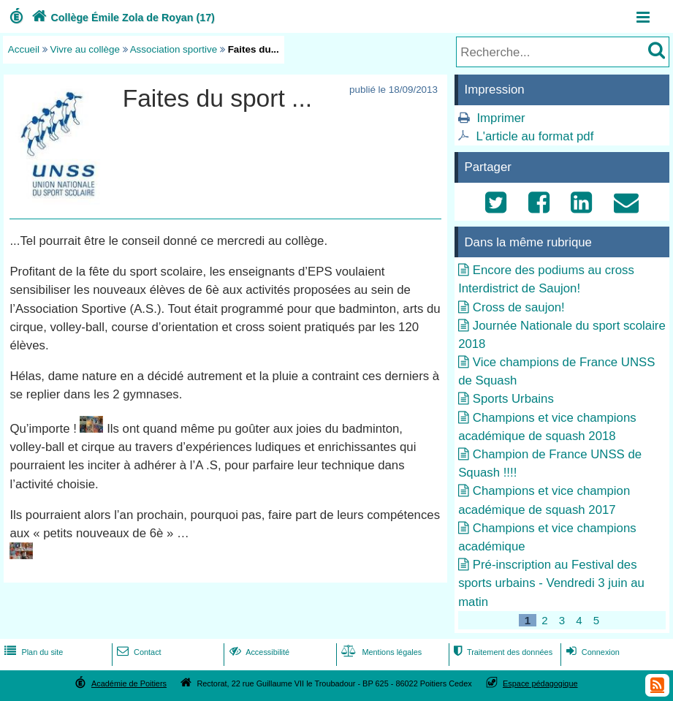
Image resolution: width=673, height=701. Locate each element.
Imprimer (500, 118)
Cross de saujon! (519, 307)
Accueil (23, 49)
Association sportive (174, 49)
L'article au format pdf (534, 136)
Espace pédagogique (540, 683)
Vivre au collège (85, 49)
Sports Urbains (513, 399)
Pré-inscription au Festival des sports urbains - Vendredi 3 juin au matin (551, 583)
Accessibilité (258, 652)
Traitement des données (501, 652)
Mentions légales (380, 652)
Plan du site (32, 652)
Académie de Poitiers (129, 683)
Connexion (591, 652)
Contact (137, 652)
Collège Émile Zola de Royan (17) (121, 17)
